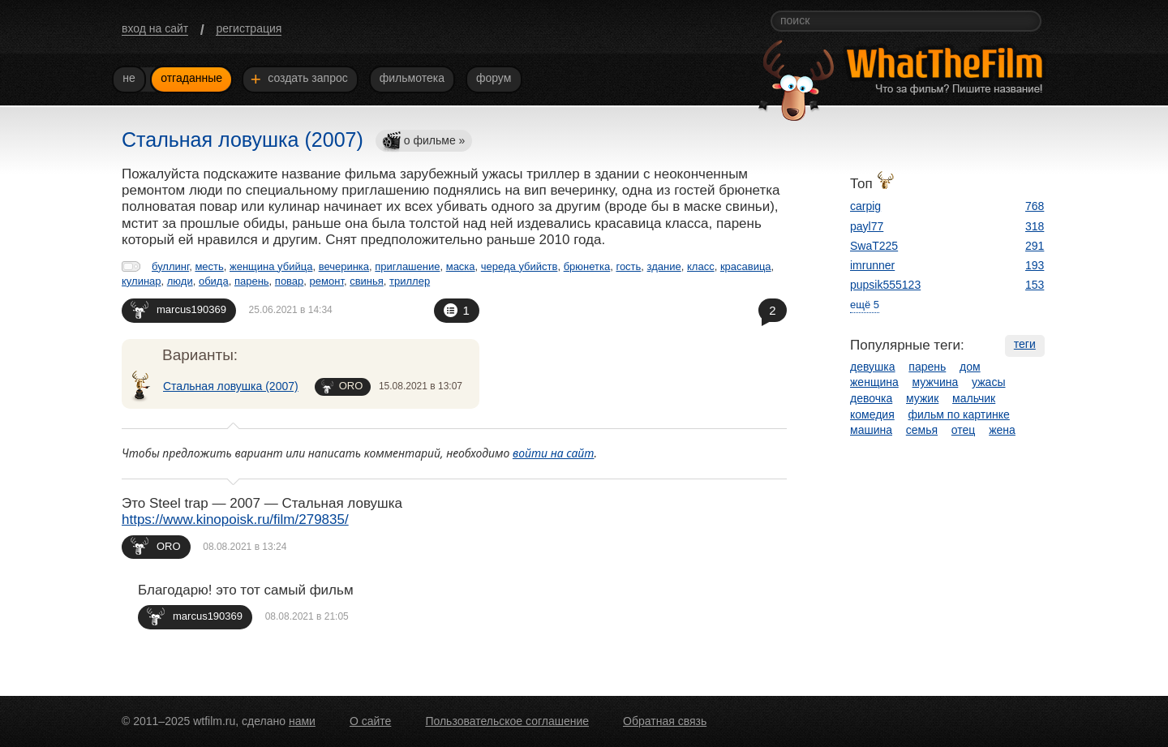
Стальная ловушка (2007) (230, 386)
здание (664, 266)
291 (1034, 245)
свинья (367, 281)
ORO (342, 386)
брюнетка (587, 266)
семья (922, 429)
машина (871, 429)
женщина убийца (271, 266)
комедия (872, 414)
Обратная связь (664, 721)
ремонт (327, 281)
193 (1034, 265)
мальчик (973, 398)
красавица (745, 266)
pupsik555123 (885, 284)
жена (1002, 429)
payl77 (866, 226)
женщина (874, 382)
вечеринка (344, 266)
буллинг (170, 266)
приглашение (407, 266)
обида (214, 281)
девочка (871, 398)
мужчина (935, 382)
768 (1034, 206)
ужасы (988, 382)
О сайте (370, 721)
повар (289, 281)
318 (1034, 226)
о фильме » (423, 141)
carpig (865, 206)
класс (701, 266)
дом (970, 366)
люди (180, 281)
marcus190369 (178, 309)
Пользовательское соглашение (507, 721)
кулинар (141, 281)
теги (1025, 343)
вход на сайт (155, 28)
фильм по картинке (959, 414)
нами (302, 721)
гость (628, 266)
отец (963, 429)
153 (1034, 284)
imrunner (872, 265)
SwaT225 (874, 245)
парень (251, 281)
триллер (409, 281)
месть (209, 266)
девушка (872, 366)
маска (460, 266)
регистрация (248, 28)
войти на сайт (554, 453)
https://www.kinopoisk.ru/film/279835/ (235, 519)
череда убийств (519, 266)
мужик (922, 398)
